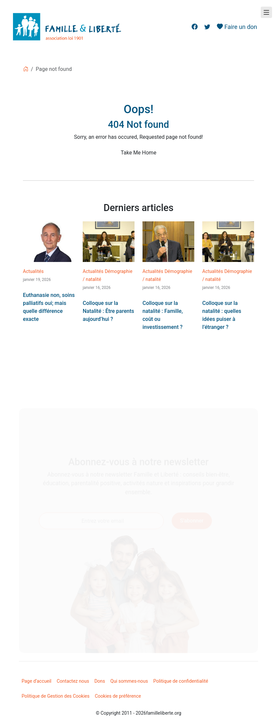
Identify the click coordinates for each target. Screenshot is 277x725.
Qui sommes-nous (129, 681)
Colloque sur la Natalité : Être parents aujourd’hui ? (108, 311)
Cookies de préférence (118, 696)
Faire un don (237, 26)
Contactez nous (73, 681)
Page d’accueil (36, 681)
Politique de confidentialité (180, 681)
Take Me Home (138, 152)
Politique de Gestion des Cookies (56, 696)
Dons (99, 681)
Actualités (33, 271)
